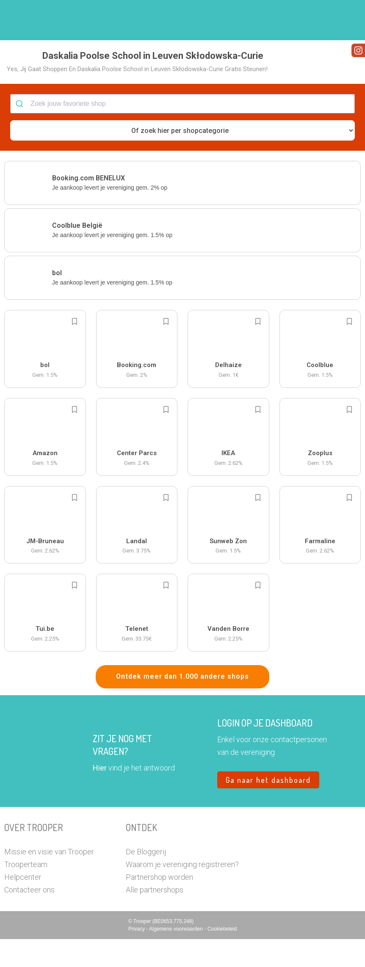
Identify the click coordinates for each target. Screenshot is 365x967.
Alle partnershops (154, 917)
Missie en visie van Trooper (49, 879)
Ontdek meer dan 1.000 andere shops (182, 705)
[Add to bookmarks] (74, 349)
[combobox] (182, 132)
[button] (346, 20)
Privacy (137, 957)
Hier (100, 795)
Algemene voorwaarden (176, 957)
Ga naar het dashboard (268, 807)
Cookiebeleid (222, 957)
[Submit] (20, 132)
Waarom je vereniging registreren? (182, 892)
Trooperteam (25, 892)
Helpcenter (22, 905)
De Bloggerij (146, 879)
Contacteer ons (29, 917)
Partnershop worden (159, 905)
